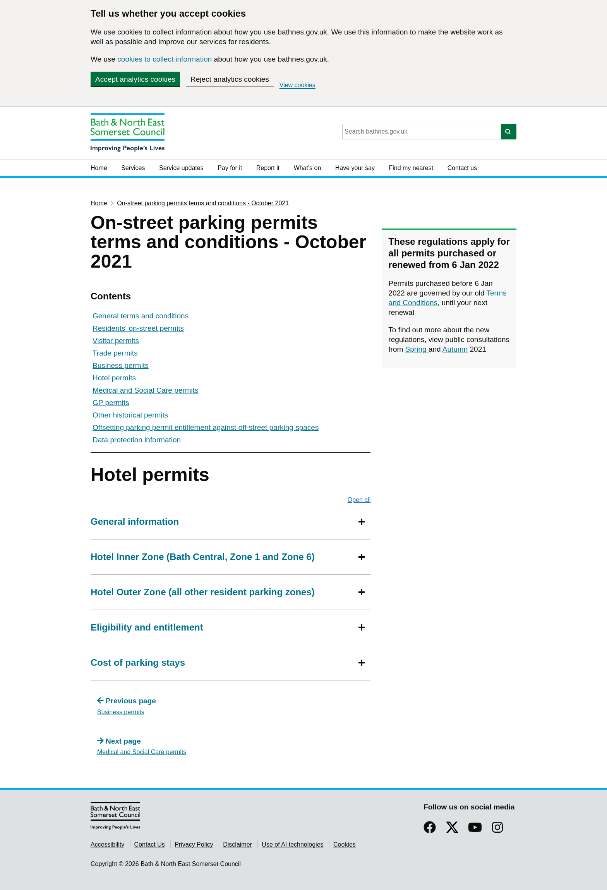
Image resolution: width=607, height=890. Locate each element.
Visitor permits (116, 341)
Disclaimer (237, 844)
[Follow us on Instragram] (497, 829)
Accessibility (107, 844)
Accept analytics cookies (135, 79)
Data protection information (137, 440)
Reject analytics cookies (229, 79)
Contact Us (149, 844)
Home (99, 168)
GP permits (111, 403)
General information (135, 521)
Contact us (462, 168)
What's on (307, 168)
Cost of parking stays (138, 662)
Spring (417, 349)
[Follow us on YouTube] (475, 829)
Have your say (355, 168)
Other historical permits (130, 415)
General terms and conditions (141, 316)
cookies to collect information (164, 59)
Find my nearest (411, 168)
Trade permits (115, 353)
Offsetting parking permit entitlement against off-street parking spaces (206, 427)
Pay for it (230, 168)
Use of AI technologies (292, 844)
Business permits (121, 365)
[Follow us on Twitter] (452, 829)
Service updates (181, 168)
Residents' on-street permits (138, 328)
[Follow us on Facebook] (430, 829)
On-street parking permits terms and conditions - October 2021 (203, 203)
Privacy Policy (194, 844)
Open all (359, 499)
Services (133, 168)
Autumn (455, 349)
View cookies (297, 85)
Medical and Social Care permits (146, 390)
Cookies (344, 844)
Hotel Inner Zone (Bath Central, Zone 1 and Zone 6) (203, 557)
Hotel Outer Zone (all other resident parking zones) (203, 592)
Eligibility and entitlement (147, 627)
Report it (267, 168)
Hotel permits (114, 378)
